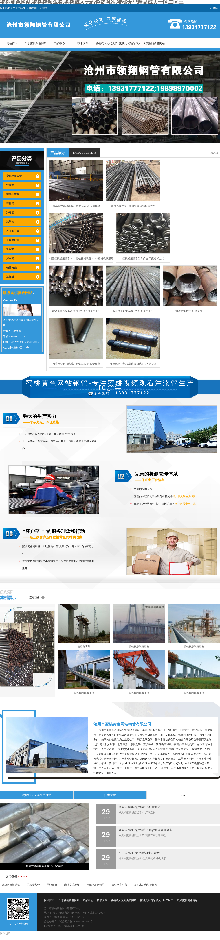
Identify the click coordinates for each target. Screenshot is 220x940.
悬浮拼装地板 (72, 884)
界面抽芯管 (12, 231)
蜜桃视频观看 (14, 176)
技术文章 (82, 43)
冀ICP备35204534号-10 (71, 926)
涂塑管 (10, 221)
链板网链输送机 (11, 884)
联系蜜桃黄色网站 (154, 43)
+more (213, 152)
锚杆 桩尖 (11, 267)
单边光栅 (52, 884)
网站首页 (11, 43)
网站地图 (5, 933)
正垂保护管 (12, 240)
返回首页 (213, 8)
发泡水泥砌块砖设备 (145, 884)
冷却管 (10, 212)
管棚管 (10, 203)
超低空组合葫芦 (95, 884)
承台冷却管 (33, 884)
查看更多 (34, 597)
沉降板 (10, 276)
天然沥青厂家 (119, 884)
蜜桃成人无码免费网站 (107, 48)
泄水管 (10, 249)
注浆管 (10, 185)
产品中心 (59, 43)
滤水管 (10, 258)
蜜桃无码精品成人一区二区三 (130, 48)
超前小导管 (12, 194)
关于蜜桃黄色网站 (36, 43)
